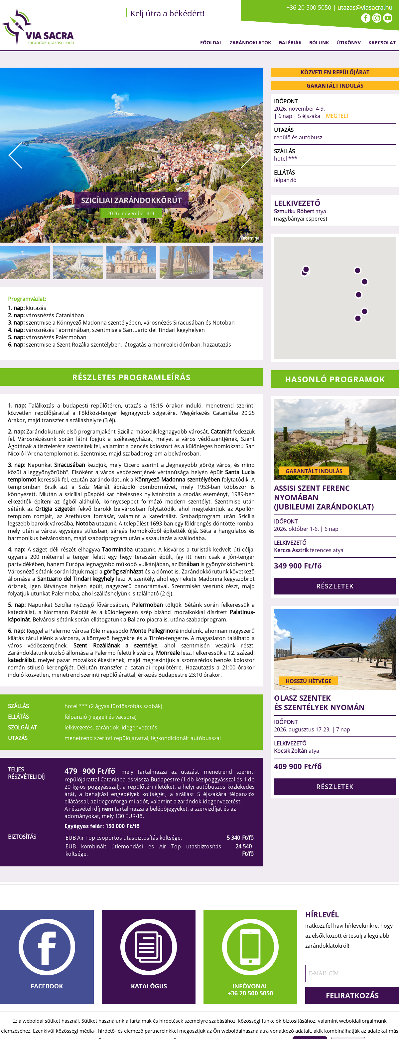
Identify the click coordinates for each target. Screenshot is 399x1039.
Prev (15, 155)
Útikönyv (348, 42)
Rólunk (319, 42)
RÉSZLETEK (335, 585)
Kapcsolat (382, 42)
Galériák (290, 42)
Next (247, 155)
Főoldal (211, 42)
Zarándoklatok (250, 42)
